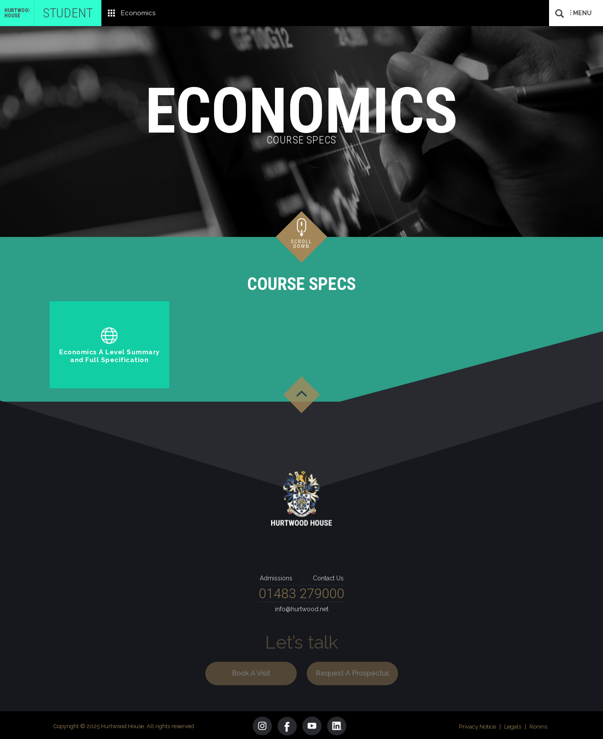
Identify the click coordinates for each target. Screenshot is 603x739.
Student (68, 12)
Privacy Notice (477, 724)
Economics (138, 13)
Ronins (538, 724)
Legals (512, 724)
